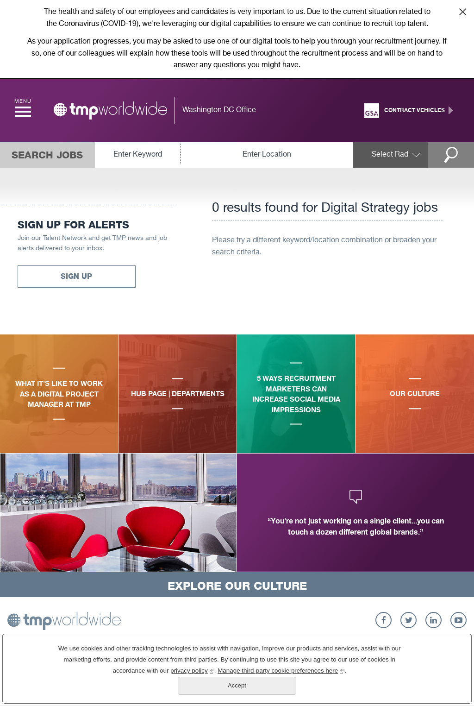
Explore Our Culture (237, 586)
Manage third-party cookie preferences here (248, 687)
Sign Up (76, 276)
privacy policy (159, 687)
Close (462, 11)
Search (455, 155)
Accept (423, 677)
